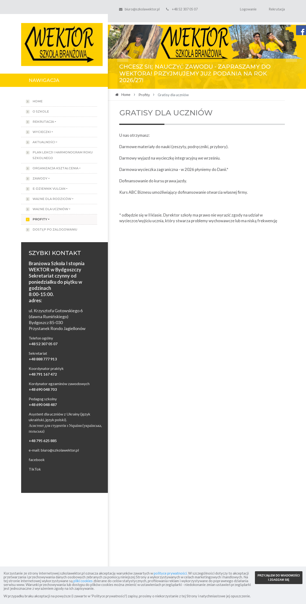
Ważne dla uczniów (50, 209)
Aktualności (44, 142)
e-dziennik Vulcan (49, 188)
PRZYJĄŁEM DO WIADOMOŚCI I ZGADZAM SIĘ (279, 577)
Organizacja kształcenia (55, 168)
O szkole (41, 111)
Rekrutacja (277, 9)
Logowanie (248, 9)
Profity (40, 219)
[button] (123, 57)
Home (38, 101)
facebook (37, 459)
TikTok (35, 469)
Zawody (40, 178)
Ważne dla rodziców (52, 199)
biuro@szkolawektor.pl (142, 9)
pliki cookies (83, 581)
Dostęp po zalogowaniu (55, 229)
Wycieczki (42, 132)
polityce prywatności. (170, 573)
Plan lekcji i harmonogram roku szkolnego (63, 155)
